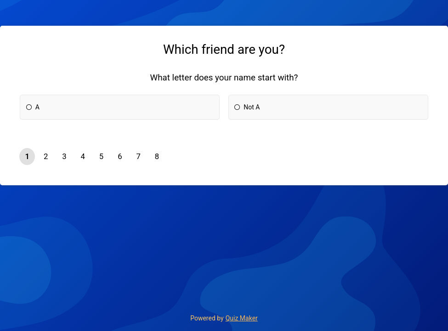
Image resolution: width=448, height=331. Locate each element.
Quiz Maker (242, 318)
